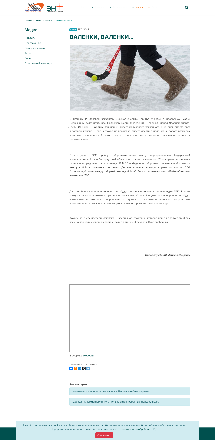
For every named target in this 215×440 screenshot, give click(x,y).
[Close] (104, 435)
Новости (88, 355)
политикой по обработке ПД (138, 429)
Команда (105, 7)
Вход (159, 7)
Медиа (147, 7)
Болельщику (126, 7)
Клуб (89, 7)
